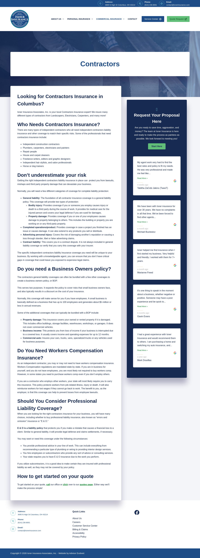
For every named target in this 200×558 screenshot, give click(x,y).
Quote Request (178, 19)
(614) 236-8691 (151, 5)
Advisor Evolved (76, 553)
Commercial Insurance (110, 19)
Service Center (152, 19)
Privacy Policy (79, 537)
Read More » (142, 178)
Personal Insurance (80, 19)
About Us (58, 19)
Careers (76, 522)
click (65, 484)
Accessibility (78, 533)
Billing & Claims (80, 529)
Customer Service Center (85, 526)
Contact (132, 19)
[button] (157, 146)
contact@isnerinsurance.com (178, 5)
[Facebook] (136, 512)
